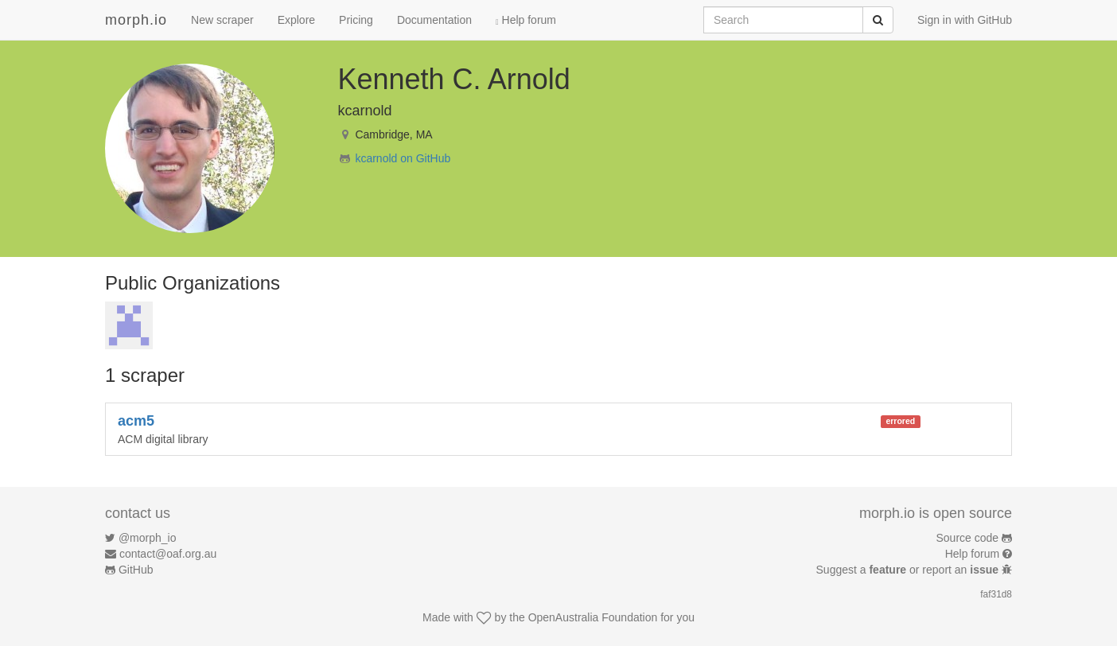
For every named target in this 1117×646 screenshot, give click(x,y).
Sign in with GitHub (964, 20)
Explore (296, 20)
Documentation (434, 20)
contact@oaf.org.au (167, 553)
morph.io (136, 20)
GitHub (136, 569)
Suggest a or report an (909, 569)
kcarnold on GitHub (402, 158)
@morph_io (148, 537)
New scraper (222, 20)
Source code (967, 537)
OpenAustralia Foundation (593, 617)
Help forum (526, 20)
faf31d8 (996, 594)
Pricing (356, 20)
